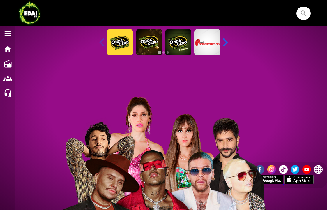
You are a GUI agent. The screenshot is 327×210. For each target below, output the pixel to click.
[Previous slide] (102, 42)
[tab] (159, 52)
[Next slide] (225, 42)
